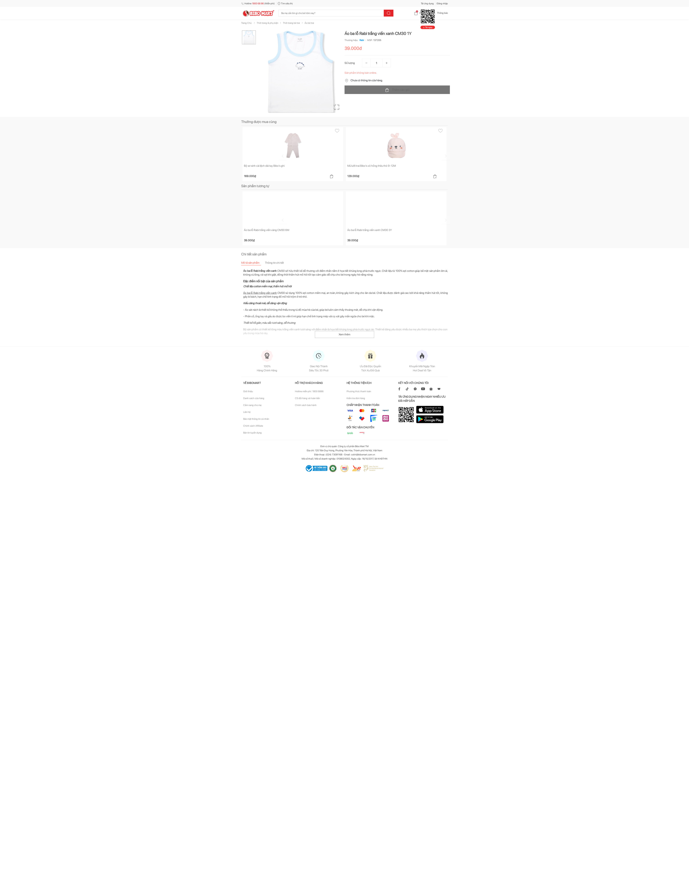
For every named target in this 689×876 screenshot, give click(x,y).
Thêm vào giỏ (397, 90)
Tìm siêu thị (285, 3)
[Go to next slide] (448, 155)
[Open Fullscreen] (336, 106)
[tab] (253, 263)
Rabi (361, 40)
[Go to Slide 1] (249, 37)
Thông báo (439, 13)
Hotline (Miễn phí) (258, 3)
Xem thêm (344, 334)
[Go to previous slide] (242, 155)
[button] (301, 71)
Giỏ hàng (421, 13)
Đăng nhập (442, 3)
